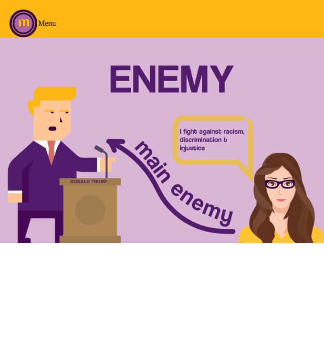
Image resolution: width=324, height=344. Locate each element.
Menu (47, 23)
